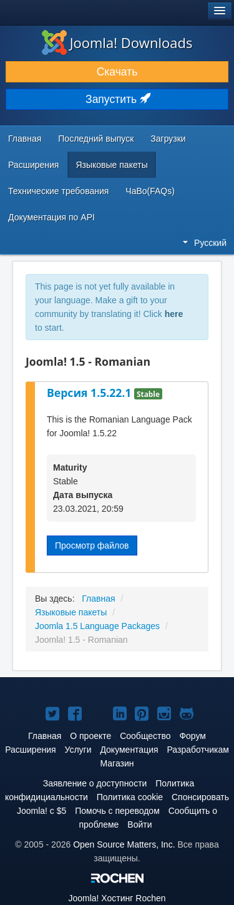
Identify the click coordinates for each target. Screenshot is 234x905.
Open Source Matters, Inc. (124, 844)
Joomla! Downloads (117, 42)
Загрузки (167, 139)
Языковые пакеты (111, 165)
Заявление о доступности (95, 783)
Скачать (117, 72)
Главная (24, 139)
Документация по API (51, 217)
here (174, 314)
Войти (139, 824)
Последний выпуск (96, 139)
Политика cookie (130, 797)
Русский (205, 243)
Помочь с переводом (117, 811)
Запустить (117, 99)
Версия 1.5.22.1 (90, 392)
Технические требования (58, 191)
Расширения (33, 165)
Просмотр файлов (92, 545)
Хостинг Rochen (116, 898)
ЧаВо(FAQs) (150, 191)
